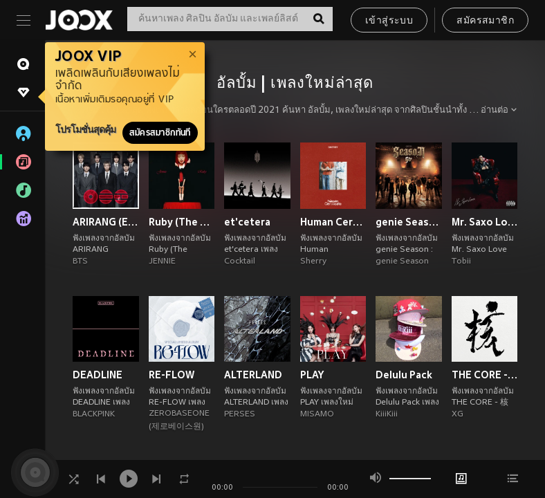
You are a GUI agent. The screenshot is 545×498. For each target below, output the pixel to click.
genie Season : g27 (409, 222)
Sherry (313, 261)
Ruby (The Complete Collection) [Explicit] (182, 222)
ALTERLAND (253, 374)
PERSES (239, 414)
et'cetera (247, 222)
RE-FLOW (171, 374)
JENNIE (162, 261)
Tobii (461, 261)
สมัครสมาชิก (485, 21)
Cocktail (239, 261)
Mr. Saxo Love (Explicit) (485, 222)
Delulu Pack (404, 374)
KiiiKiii (387, 414)
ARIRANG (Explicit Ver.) (106, 222)
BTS (80, 261)
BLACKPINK (94, 414)
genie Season (402, 261)
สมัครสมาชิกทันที (160, 133)
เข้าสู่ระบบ (389, 21)
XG (457, 414)
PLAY (312, 374)
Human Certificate (333, 222)
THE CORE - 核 (485, 374)
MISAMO (317, 414)
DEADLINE (97, 374)
